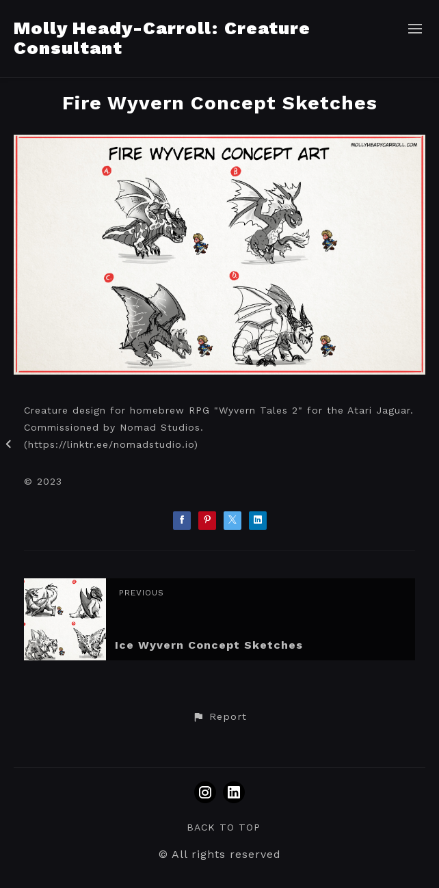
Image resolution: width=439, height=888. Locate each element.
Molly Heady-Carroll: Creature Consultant (162, 38)
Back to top (224, 827)
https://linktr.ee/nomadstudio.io (111, 444)
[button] (219, 717)
